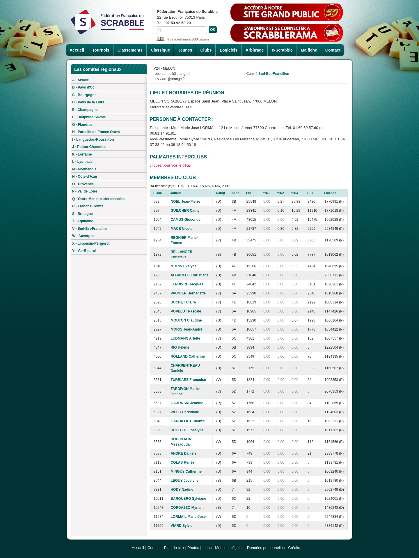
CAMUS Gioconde (185, 220)
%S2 (280, 193)
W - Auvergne (83, 236)
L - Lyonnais (82, 162)
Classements (130, 50)
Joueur (175, 193)
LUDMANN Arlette (185, 338)
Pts (248, 193)
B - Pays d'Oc (83, 87)
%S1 (266, 193)
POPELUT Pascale (186, 311)
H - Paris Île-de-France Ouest (96, 132)
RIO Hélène (180, 347)
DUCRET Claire (183, 302)
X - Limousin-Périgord (90, 243)
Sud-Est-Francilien (273, 74)
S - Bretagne (82, 214)
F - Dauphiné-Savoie (89, 117)
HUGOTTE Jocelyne (187, 430)
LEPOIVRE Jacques (187, 284)
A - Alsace (80, 80)
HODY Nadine (182, 490)
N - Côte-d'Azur (84, 176)
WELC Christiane (185, 412)
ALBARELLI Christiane (189, 275)
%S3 (294, 193)
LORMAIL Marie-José (188, 517)
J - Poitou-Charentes (89, 147)
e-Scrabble (282, 50)
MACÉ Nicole (181, 229)
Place (157, 193)
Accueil (77, 50)
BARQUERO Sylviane (188, 499)
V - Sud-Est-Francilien (90, 229)
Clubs (206, 50)
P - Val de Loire (84, 191)
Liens (207, 547)
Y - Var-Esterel (84, 251)
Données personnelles (266, 547)
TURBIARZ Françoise (188, 380)
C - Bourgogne (84, 95)
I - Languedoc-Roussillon (93, 139)
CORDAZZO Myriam (187, 508)
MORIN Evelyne (183, 266)
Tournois (100, 50)
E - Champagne (84, 110)
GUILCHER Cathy (185, 211)
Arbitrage (255, 50)
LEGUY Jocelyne (184, 480)
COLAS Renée (182, 462)
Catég (220, 193)
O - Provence (83, 184)
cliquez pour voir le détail (170, 165)
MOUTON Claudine (186, 320)
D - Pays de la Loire (88, 102)
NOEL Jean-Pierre (185, 201)
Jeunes (185, 50)
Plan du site (174, 547)
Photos (193, 547)
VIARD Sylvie (181, 526)
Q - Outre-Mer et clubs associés (98, 199)
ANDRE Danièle (183, 453)
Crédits (294, 547)
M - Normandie (84, 169)
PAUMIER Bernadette (188, 293)
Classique (160, 50)
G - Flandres (82, 125)
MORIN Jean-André (186, 329)
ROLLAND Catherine (188, 356)
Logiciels (228, 50)
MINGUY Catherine (186, 471)
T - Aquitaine (82, 221)
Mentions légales (229, 547)
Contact (332, 50)
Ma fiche (309, 50)
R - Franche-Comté (87, 206)
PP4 (310, 193)
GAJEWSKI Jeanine (187, 403)
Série (235, 193)
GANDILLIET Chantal (188, 421)
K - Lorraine (82, 154)
